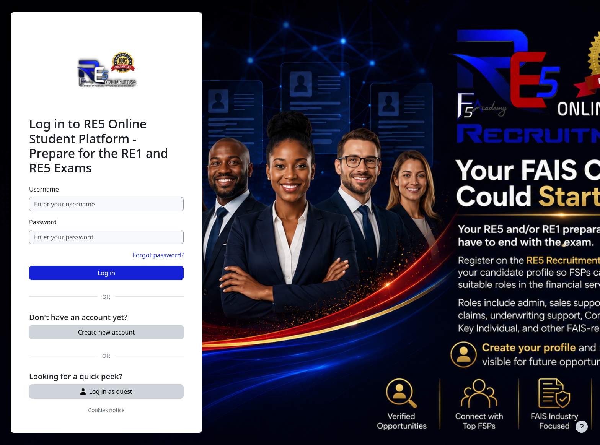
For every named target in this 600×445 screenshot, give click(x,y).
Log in (106, 273)
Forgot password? (158, 255)
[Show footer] (582, 427)
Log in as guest (106, 391)
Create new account (106, 332)
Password (43, 222)
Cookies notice (106, 410)
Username (44, 189)
